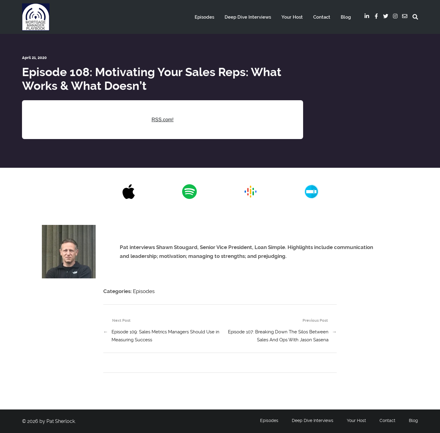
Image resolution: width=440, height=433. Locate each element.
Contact (321, 17)
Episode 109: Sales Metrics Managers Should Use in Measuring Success (165, 336)
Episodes (204, 17)
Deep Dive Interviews (248, 17)
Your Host (292, 17)
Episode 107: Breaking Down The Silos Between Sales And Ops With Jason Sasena (278, 336)
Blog (346, 17)
